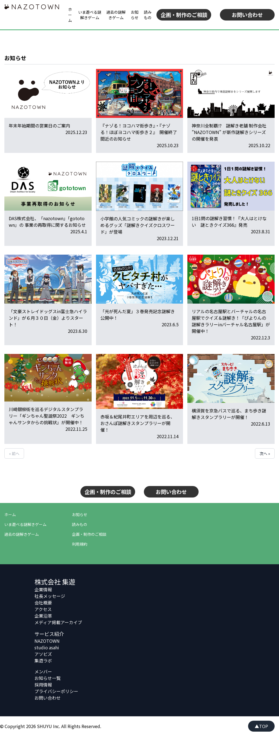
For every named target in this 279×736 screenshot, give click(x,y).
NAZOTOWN (47, 641)
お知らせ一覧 (47, 678)
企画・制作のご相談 (184, 15)
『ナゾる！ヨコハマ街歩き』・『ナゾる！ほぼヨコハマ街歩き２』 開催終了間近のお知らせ (138, 132)
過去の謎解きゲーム (116, 14)
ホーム (70, 15)
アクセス (43, 609)
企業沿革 (43, 615)
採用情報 (43, 684)
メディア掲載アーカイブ (58, 622)
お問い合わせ (247, 15)
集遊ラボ (43, 660)
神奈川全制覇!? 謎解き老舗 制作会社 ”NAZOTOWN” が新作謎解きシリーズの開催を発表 (229, 132)
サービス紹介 (49, 633)
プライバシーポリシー (56, 691)
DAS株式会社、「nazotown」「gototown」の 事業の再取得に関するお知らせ (47, 221)
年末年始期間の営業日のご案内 (39, 125)
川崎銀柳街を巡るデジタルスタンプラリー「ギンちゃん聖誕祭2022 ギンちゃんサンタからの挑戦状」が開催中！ (46, 416)
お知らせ (134, 14)
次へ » (265, 453)
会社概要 (43, 602)
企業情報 (43, 589)
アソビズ (43, 654)
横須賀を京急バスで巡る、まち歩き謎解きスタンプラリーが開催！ (229, 413)
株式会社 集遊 (54, 581)
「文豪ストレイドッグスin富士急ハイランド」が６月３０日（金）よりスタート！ (48, 318)
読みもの (148, 14)
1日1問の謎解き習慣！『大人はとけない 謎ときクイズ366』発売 (229, 221)
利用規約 (79, 544)
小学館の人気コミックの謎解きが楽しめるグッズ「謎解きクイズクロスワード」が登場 (137, 225)
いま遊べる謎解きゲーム (89, 14)
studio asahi (46, 647)
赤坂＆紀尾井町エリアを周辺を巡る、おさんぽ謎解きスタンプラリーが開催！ (137, 423)
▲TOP (261, 726)
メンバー (43, 671)
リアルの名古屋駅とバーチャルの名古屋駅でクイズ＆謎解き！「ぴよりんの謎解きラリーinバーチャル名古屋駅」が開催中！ (231, 321)
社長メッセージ (49, 596)
